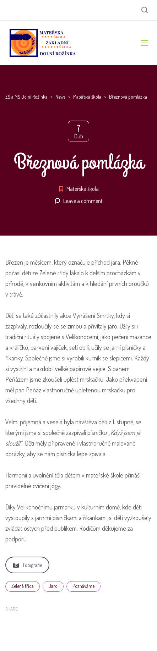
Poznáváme (83, 586)
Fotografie (27, 565)
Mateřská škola (82, 188)
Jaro (53, 586)
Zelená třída (22, 586)
